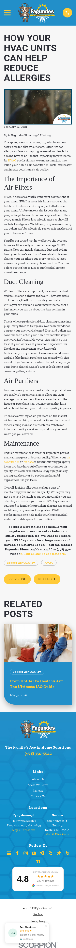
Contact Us (38, 796)
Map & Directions (23, 830)
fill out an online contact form (43, 554)
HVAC (12, 160)
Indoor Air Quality (21, 562)
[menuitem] (38, 914)
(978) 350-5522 (38, 753)
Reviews (38, 790)
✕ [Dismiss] (46, 925)
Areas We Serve (38, 785)
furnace (29, 462)
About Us (38, 779)
